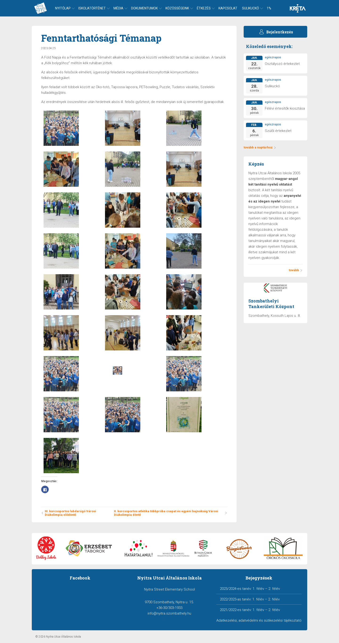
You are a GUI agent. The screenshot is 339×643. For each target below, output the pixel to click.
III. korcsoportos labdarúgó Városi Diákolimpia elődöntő (68, 512)
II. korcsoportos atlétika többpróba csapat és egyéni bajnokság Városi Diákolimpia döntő (170, 512)
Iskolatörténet (92, 8)
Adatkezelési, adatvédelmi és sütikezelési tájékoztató (259, 620)
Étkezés (204, 8)
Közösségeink (177, 8)
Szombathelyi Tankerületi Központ (271, 303)
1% (269, 8)
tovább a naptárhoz (260, 147)
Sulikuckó (250, 8)
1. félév (258, 589)
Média (118, 8)
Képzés (256, 164)
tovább (296, 270)
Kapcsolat (227, 8)
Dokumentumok (144, 8)
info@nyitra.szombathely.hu (169, 613)
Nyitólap (63, 8)
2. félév (274, 589)
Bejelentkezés (279, 31)
